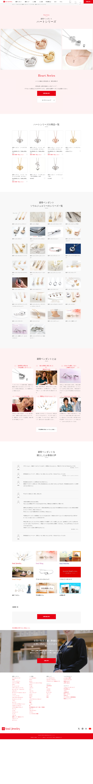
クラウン (31, 712)
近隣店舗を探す (46, 93)
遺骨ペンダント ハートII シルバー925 (55, 175)
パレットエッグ (32, 692)
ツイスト (14, 694)
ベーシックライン (16, 681)
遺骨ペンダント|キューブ (70, 272)
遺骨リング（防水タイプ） (18, 717)
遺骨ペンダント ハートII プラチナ (19, 148)
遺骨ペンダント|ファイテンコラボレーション (37, 239)
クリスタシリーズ (16, 678)
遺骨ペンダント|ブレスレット (53, 255)
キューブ (14, 702)
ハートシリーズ (15, 695)
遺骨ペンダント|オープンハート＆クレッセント (73, 239)
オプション (14, 720)
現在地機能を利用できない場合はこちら (21, 628)
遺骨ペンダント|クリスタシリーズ (54, 223)
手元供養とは (48, 1)
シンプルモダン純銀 (33, 713)
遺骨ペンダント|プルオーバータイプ (55, 304)
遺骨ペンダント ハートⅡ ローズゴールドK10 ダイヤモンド (55, 148)
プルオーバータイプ (16, 705)
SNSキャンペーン (68, 698)
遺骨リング (27, 1)
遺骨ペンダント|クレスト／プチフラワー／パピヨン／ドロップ (37, 305)
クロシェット (15, 718)
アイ (30, 689)
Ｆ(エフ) (48, 690)
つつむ (30, 686)
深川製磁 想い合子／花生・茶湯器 (37, 707)
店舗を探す (46, 660)
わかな (30, 695)
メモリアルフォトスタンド (35, 699)
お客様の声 (62, 595)
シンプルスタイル (50, 678)
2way (13, 679)
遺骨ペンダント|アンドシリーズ (54, 272)
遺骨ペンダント (18, 1)
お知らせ (66, 695)
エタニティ (14, 691)
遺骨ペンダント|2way (34, 223)
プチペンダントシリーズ (17, 687)
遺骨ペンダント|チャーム (53, 289)
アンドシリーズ (15, 686)
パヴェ (13, 700)
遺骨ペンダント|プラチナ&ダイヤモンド (73, 256)
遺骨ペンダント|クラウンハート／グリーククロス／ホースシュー (19, 305)
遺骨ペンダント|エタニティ (35, 289)
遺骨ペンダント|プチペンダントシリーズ (37, 256)
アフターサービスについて (42, 579)
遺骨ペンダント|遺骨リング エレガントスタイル (19, 336)
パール (13, 710)
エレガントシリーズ (16, 699)
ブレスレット (15, 712)
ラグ (47, 695)
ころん (30, 704)
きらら (30, 681)
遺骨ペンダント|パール (34, 321)
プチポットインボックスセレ (35, 682)
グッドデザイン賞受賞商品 (70, 697)
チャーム (14, 708)
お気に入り (26, 154)
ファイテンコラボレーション (18, 704)
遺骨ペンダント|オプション (53, 321)
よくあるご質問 (67, 678)
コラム (61, 1)
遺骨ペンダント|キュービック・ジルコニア (37, 273)
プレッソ (48, 693)
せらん (30, 684)
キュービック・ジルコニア (18, 689)
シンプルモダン (32, 678)
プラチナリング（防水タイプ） (53, 681)
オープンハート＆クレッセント (19, 692)
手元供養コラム (40, 595)
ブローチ (14, 715)
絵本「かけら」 (16, 595)
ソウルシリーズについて (66, 579)
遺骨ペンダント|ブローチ (17, 321)
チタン (13, 684)
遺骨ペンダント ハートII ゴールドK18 (73, 148)
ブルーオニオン (32, 710)
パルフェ (31, 687)
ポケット (31, 708)
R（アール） (49, 692)
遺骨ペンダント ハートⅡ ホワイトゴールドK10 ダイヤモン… (37, 148)
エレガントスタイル (50, 679)
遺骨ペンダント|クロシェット (18, 289)
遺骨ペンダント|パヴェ (70, 304)
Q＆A (55, 1)
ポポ (30, 697)
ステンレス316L (15, 682)
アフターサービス (68, 679)
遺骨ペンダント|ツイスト (53, 238)
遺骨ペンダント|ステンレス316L (72, 223)
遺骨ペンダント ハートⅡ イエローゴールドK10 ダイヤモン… (19, 175)
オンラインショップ (46, 100)
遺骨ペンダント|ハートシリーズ (72, 289)
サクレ (30, 679)
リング (13, 713)
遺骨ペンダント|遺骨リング (71, 321)
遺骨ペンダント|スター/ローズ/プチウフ (19, 273)
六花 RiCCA (49, 685)
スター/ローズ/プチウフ (17, 697)
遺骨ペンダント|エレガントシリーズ (19, 255)
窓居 (47, 697)
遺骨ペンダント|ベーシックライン (18, 223)
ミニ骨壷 (34, 1)
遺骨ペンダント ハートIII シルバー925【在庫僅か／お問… (37, 175)
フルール (31, 691)
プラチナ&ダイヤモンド (17, 707)
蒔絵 (30, 702)
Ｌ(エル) (48, 689)
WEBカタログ (67, 681)
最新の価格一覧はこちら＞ (18, 154)
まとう (30, 700)
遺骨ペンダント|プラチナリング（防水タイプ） (37, 336)
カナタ (30, 694)
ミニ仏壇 (41, 1)
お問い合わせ (67, 682)
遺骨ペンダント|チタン (16, 238)
